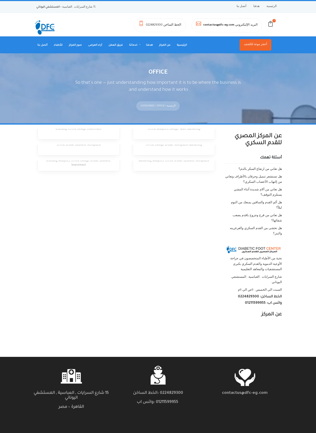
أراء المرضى (95, 45)
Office (72, 123)
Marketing (194, 123)
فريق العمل (115, 45)
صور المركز (75, 45)
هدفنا (256, 6)
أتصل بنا (241, 6)
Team (182, 123)
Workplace (94, 138)
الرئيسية (271, 6)
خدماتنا (133, 45)
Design (81, 123)
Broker (70, 138)
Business (80, 138)
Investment (94, 123)
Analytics (162, 123)
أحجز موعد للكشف (255, 44)
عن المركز (165, 45)
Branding (61, 123)
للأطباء (58, 45)
